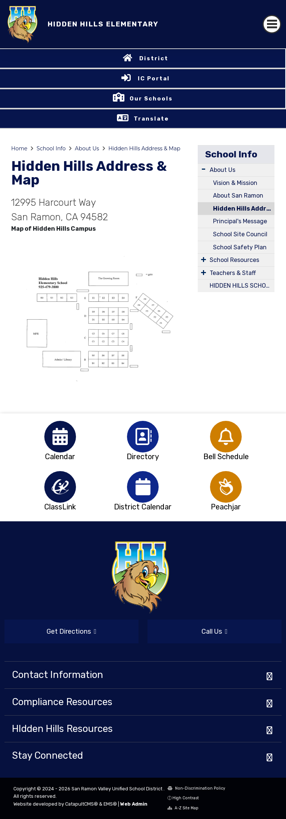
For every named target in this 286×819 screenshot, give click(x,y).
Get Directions (71, 631)
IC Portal (154, 78)
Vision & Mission (235, 182)
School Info (51, 148)
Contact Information (57, 674)
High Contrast (185, 798)
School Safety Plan (240, 247)
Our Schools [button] (151, 98)
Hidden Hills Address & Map (144, 148)
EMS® (110, 804)
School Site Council (240, 234)
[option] (60, 436)
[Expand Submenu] (203, 169)
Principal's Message (240, 221)
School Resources (234, 259)
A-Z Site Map (183, 808)
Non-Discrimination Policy (196, 788)
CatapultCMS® (81, 804)
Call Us (214, 631)
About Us (87, 148)
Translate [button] (151, 118)
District (153, 58)
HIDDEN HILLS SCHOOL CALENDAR (242, 285)
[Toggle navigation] (272, 24)
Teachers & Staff (233, 272)
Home (19, 148)
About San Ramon (238, 195)
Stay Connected (47, 755)
